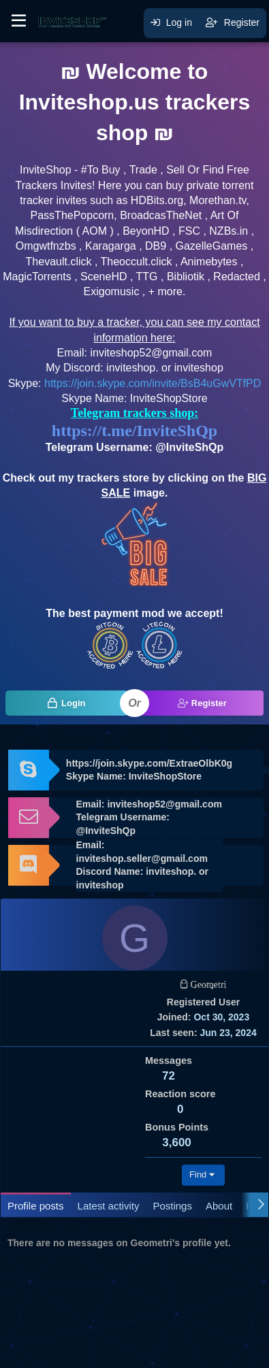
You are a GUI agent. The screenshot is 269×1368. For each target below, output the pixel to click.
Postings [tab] (172, 1206)
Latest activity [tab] (109, 1206)
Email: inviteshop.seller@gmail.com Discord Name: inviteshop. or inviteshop (142, 864)
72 (168, 1075)
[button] (19, 21)
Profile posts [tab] (35, 1206)
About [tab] (219, 1206)
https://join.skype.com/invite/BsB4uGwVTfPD (152, 383)
